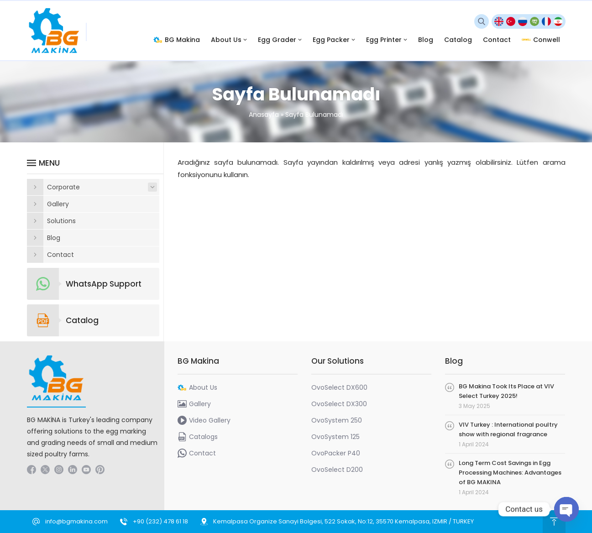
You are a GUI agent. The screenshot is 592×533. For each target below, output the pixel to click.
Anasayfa (264, 114)
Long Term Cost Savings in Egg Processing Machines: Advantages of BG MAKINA (510, 472)
